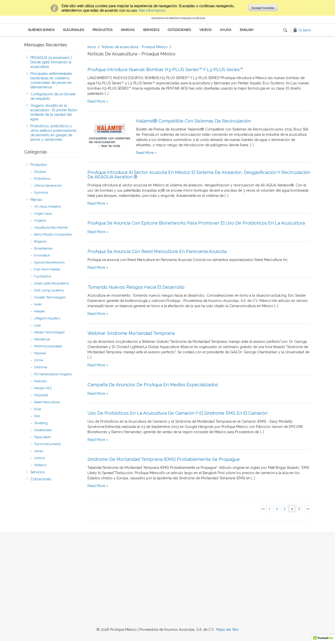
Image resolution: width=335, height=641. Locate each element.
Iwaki (38, 304)
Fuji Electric (43, 276)
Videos (205, 30)
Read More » (97, 101)
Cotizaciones (179, 30)
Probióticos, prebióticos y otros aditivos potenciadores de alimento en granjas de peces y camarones (53, 132)
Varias (38, 451)
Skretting (41, 423)
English (246, 30)
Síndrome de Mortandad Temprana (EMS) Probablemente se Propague (163, 459)
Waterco (40, 465)
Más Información (152, 10)
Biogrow (40, 241)
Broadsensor (43, 248)
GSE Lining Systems (49, 290)
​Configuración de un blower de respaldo (53, 96)
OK (263, 7)
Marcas (127, 30)
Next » (309, 510)
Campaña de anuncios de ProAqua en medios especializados (152, 384)
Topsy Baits (42, 437)
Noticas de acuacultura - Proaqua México (135, 47)
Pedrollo (40, 381)
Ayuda (225, 30)
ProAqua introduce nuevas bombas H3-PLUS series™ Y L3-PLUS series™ (165, 69)
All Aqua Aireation (47, 206)
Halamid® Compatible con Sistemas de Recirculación (193, 121)
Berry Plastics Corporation (53, 234)
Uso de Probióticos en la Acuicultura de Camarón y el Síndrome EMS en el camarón (177, 413)
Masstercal (42, 339)
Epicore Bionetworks (49, 262)
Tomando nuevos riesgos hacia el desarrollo (135, 287)
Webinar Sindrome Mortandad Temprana (131, 333)
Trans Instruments (47, 444)
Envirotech (42, 255)
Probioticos (42, 178)
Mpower (40, 353)
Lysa (37, 325)
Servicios (151, 30)
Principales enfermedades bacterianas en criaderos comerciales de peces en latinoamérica (51, 80)
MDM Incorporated (48, 346)
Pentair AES (43, 388)
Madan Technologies (49, 332)
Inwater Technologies (50, 297)
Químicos (41, 192)
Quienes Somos (41, 30)
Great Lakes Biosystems (51, 283)
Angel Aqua (43, 213)
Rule (37, 409)
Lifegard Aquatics (47, 318)
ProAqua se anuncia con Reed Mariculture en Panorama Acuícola (157, 251)
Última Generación (48, 185)
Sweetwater (43, 430)
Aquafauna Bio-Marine (51, 227)
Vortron (39, 458)
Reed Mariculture (47, 402)
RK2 (37, 416)
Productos (102, 30)
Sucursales (73, 30)
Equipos (40, 171)
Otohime (40, 367)
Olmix (38, 360)
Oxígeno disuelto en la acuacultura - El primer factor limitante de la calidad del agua (53, 112)
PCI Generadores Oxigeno (53, 374)
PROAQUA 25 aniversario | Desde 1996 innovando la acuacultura (51, 62)
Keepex (39, 311)
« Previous (264, 510)
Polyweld (41, 395)
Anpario (40, 220)
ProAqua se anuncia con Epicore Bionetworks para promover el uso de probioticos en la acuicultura (196, 223)
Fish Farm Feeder (47, 269)
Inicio (91, 47)
